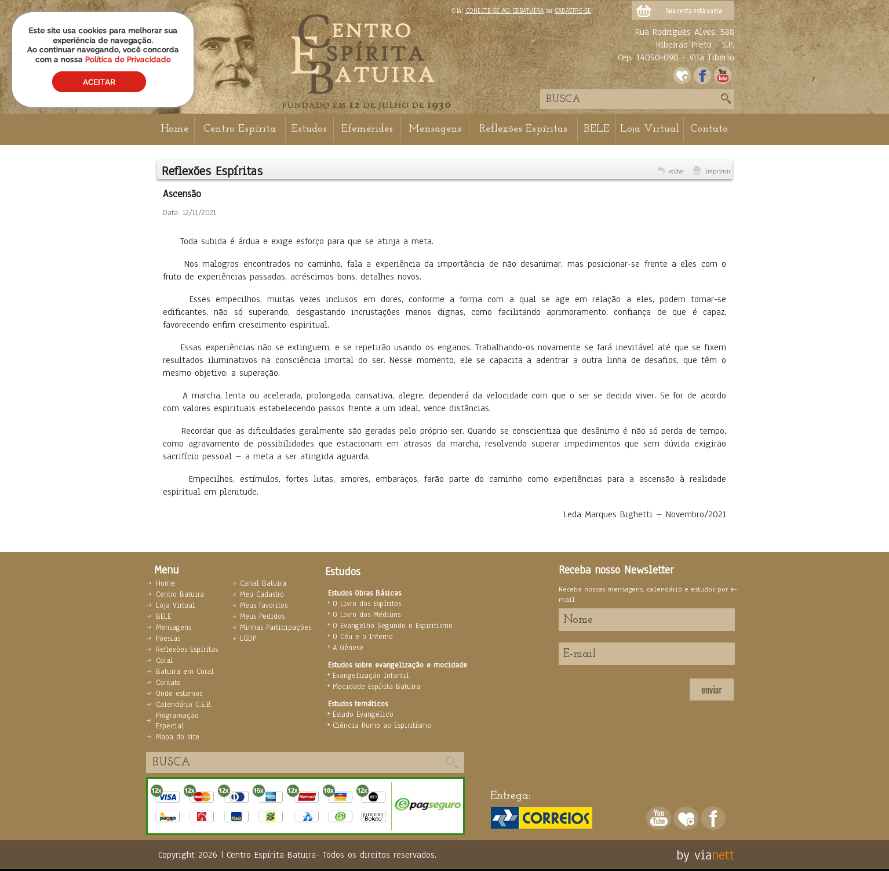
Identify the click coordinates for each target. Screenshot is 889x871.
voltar (676, 171)
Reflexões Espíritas (523, 129)
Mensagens (435, 129)
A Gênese (348, 648)
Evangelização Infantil (371, 675)
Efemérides (367, 129)
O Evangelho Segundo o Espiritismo (393, 625)
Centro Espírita (239, 129)
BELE (596, 129)
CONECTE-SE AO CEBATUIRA (504, 10)
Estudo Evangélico (363, 714)
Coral (164, 660)
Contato (709, 129)
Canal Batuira (263, 583)
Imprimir (718, 171)
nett (723, 854)
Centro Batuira (180, 594)
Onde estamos (179, 693)
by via (694, 854)
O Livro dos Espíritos (367, 603)
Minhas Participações (275, 627)
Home (174, 129)
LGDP (248, 638)
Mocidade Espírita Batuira (376, 686)
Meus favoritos (263, 605)
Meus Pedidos (262, 616)
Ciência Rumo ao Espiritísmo (382, 725)
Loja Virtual (649, 129)
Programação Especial (177, 720)
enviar (711, 689)
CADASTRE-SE (573, 10)
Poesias (168, 638)
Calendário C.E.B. (184, 704)
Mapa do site (177, 737)
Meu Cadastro (262, 594)
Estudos (309, 129)
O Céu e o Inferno (363, 637)
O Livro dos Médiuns (366, 614)
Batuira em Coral (185, 671)
